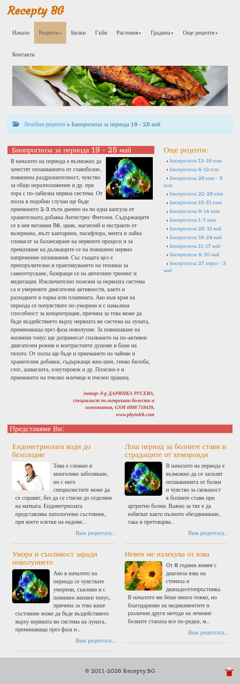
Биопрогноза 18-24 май (194, 237)
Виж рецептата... (95, 533)
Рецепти (50, 32)
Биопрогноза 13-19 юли (194, 160)
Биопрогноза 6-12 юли (192, 169)
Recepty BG (36, 11)
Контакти (23, 54)
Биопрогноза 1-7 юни (191, 220)
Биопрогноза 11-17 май (193, 246)
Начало (20, 32)
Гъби (101, 32)
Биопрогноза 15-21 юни (194, 202)
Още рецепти (200, 32)
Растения (129, 32)
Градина (162, 32)
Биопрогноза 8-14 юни (193, 211)
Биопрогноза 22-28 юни (194, 193)
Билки (78, 32)
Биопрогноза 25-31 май (194, 228)
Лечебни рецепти (38, 124)
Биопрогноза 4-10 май (192, 254)
